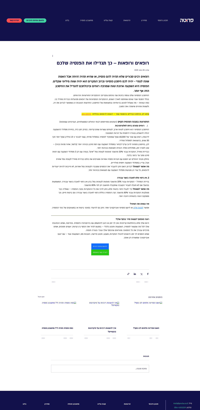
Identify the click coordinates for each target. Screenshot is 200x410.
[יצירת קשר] (14, 20)
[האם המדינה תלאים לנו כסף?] (143, 312)
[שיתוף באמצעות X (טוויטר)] (141, 274)
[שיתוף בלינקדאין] (135, 274)
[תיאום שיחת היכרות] (35, 20)
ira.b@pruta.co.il (181, 403)
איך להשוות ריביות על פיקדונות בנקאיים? (102, 330)
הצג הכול (41, 297)
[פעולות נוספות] (52, 55)
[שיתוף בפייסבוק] (148, 274)
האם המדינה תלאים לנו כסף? (146, 328)
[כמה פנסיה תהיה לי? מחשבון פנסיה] (57, 312)
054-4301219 (180, 407)
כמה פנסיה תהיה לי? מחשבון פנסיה (57, 328)
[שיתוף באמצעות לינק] (128, 274)
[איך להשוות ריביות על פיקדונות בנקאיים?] (100, 312)
